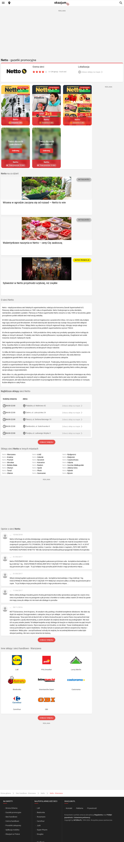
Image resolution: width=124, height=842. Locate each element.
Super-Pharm (42, 830)
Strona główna (6, 793)
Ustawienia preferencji (82, 817)
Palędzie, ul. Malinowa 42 (36, 406)
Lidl (38, 808)
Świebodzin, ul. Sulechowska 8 (38, 426)
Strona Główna (11, 808)
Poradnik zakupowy (13, 825)
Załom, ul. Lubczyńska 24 (36, 413)
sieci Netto (15, 391)
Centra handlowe (12, 821)
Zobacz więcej (46, 442)
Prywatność (92, 808)
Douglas (40, 834)
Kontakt (69, 808)
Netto (43, 793)
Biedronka (41, 812)
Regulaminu (98, 815)
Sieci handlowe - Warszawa (26, 793)
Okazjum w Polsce (12, 834)
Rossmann (41, 817)
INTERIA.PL (78, 820)
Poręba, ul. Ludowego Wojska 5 (38, 433)
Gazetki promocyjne (13, 812)
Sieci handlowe (11, 817)
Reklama (79, 808)
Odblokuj (15, 151)
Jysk (39, 825)
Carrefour (41, 821)
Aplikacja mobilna (12, 830)
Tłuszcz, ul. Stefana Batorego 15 (38, 419)
